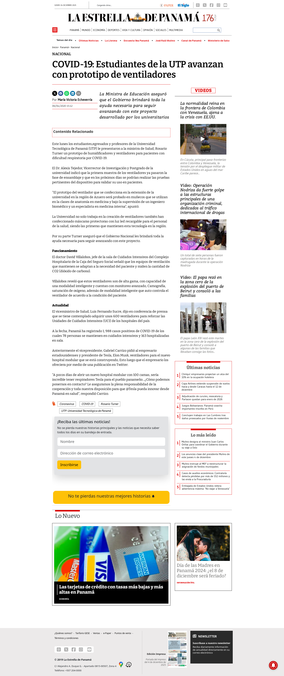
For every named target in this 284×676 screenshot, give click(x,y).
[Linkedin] (72, 93)
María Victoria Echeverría (75, 100)
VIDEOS (203, 90)
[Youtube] (225, 5)
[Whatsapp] (66, 93)
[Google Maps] (121, 664)
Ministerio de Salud (219, 40)
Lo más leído (203, 435)
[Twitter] (54, 93)
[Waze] (128, 664)
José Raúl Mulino (165, 40)
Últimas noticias (203, 367)
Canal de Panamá (191, 40)
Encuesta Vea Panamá (136, 40)
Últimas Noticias (89, 40)
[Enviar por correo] (78, 93)
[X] (204, 5)
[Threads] (197, 5)
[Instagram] (218, 5)
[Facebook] (211, 5)
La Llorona (111, 40)
